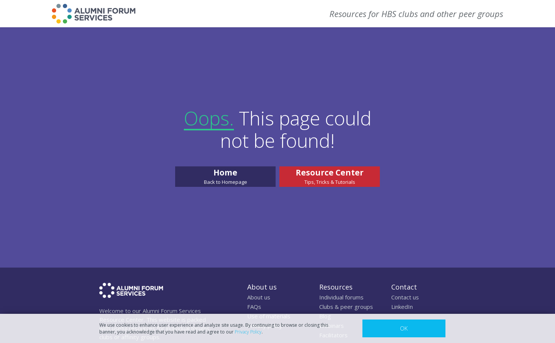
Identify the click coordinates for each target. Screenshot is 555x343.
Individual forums (341, 297)
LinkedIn (402, 306)
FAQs (254, 306)
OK (404, 328)
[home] (93, 13)
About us (258, 297)
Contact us (405, 297)
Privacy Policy (248, 332)
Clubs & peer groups (346, 306)
